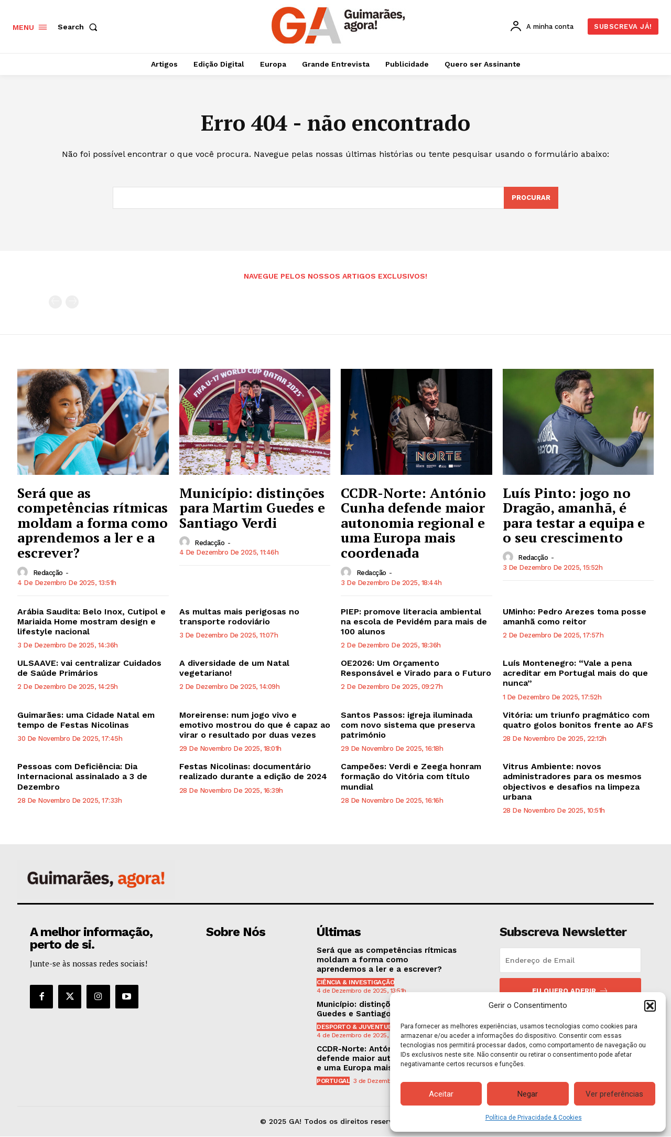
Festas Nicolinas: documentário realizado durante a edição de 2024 (253, 772)
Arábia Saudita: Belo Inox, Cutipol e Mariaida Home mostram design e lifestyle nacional (91, 621)
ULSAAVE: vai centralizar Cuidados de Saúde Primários (89, 668)
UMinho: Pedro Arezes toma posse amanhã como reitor (574, 616)
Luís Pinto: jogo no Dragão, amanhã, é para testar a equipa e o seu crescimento (574, 515)
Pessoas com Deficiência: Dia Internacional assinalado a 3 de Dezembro (82, 777)
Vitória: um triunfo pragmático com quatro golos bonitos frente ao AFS (578, 720)
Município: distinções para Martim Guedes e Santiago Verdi (252, 508)
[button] (650, 1006)
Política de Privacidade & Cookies (533, 1117)
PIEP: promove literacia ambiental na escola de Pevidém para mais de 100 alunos (414, 621)
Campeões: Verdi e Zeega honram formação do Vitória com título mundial (411, 777)
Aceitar (441, 1094)
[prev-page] (55, 302)
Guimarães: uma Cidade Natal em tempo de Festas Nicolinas (86, 720)
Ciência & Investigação (355, 982)
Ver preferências (614, 1094)
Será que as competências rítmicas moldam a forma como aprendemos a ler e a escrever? (92, 522)
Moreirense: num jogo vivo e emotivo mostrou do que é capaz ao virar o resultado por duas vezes (254, 725)
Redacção (48, 573)
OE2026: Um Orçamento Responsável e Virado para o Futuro (416, 668)
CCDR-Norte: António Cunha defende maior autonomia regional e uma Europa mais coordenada (413, 522)
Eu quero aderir (570, 991)
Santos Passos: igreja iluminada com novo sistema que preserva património (408, 725)
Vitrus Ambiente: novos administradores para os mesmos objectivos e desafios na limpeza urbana (572, 782)
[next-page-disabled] (72, 302)
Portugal (333, 1081)
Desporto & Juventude (356, 1027)
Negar (527, 1094)
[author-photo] (24, 572)
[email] (570, 960)
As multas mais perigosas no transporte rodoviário (239, 616)
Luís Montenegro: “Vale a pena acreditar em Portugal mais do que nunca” (575, 673)
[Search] (531, 198)
